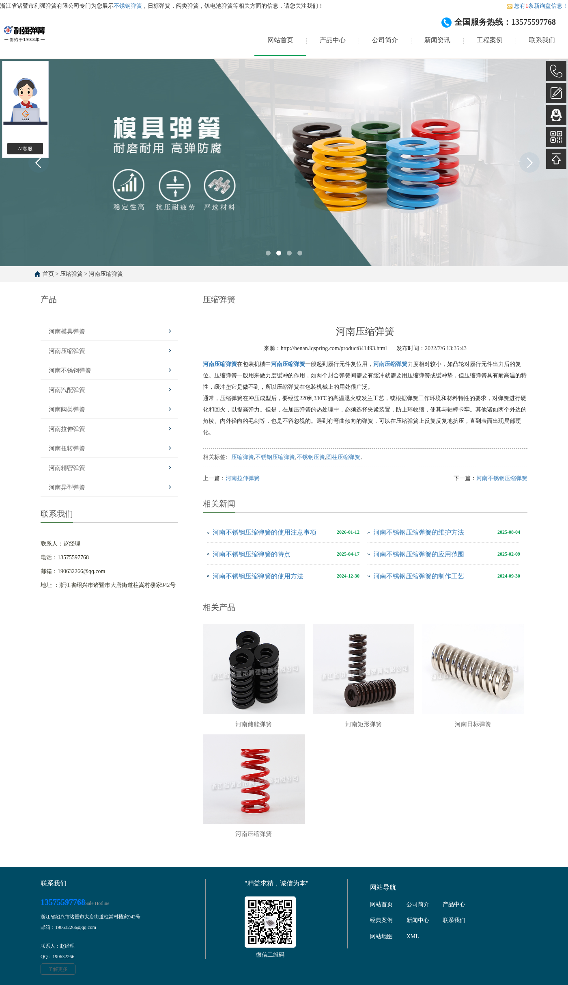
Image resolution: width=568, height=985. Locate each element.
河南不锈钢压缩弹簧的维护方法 (418, 532)
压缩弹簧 (71, 274)
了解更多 (58, 969)
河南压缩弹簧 (106, 274)
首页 (48, 274)
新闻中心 (418, 920)
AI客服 (25, 149)
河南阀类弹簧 (67, 409)
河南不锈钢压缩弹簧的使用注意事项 (264, 532)
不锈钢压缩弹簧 (275, 457)
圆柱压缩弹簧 (343, 457)
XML (413, 936)
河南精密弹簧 (67, 468)
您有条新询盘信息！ (537, 6)
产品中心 (333, 40)
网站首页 (280, 40)
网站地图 (381, 936)
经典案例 (381, 920)
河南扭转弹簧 (67, 448)
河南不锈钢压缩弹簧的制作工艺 (418, 576)
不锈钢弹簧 (128, 6)
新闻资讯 (437, 40)
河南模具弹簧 (67, 331)
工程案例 (490, 40)
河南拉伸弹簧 (67, 429)
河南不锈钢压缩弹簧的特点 (251, 554)
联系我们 (542, 40)
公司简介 (385, 40)
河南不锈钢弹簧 (70, 370)
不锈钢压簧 (311, 457)
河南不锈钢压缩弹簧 (501, 478)
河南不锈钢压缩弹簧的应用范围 (418, 554)
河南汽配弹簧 (67, 390)
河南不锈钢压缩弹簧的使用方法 (258, 576)
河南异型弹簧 (67, 487)
